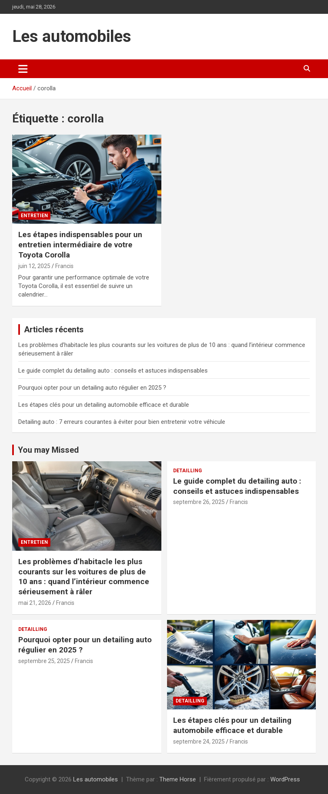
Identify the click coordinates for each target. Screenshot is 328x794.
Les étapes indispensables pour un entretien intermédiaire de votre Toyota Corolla (80, 244)
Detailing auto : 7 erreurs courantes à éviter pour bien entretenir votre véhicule (121, 421)
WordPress (285, 779)
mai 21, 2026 (34, 603)
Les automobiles (71, 36)
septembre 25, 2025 (44, 661)
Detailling (187, 470)
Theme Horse (177, 779)
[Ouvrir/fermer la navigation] (23, 68)
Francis (64, 266)
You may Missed (48, 450)
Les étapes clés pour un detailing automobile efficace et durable (103, 404)
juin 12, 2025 (34, 266)
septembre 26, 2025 (199, 502)
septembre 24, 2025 (199, 741)
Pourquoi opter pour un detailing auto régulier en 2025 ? (92, 387)
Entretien (34, 215)
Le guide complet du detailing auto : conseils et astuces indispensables (113, 370)
